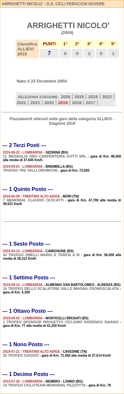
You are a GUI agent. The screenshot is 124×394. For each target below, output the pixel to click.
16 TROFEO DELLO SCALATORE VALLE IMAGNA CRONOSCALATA (61, 289)
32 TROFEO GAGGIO (21, 355)
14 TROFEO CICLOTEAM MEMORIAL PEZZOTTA (44, 385)
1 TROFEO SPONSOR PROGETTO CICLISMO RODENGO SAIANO (60, 322)
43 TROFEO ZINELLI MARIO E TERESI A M (41, 255)
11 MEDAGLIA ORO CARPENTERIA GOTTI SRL (44, 156)
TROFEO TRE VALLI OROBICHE (30, 170)
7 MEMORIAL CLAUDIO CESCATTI (33, 200)
